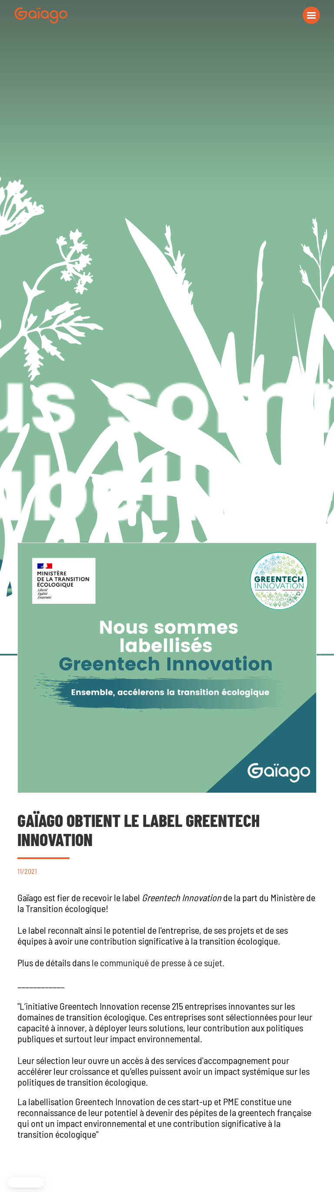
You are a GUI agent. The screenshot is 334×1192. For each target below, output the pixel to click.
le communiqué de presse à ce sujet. (158, 962)
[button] (311, 15)
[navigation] (41, 15)
